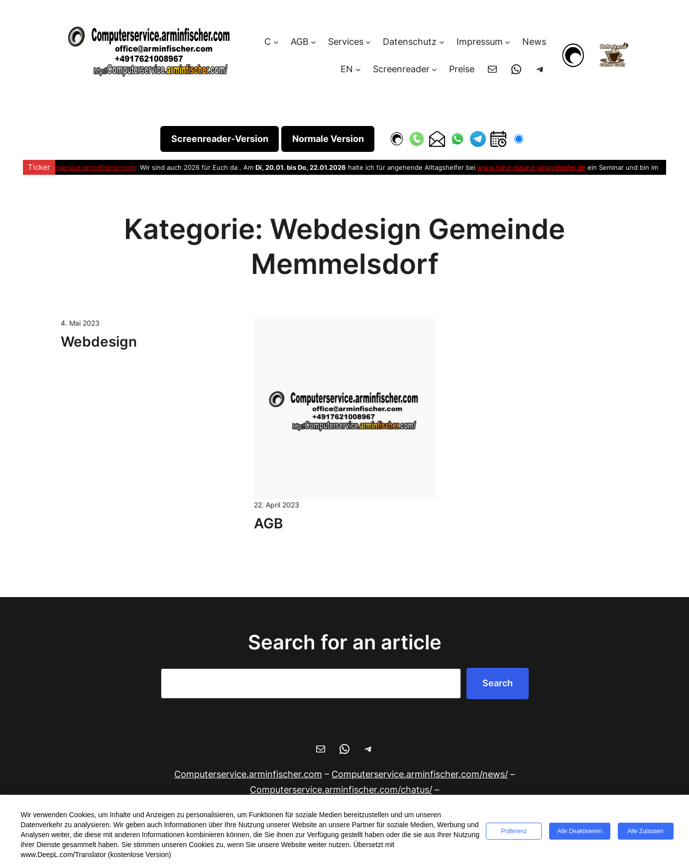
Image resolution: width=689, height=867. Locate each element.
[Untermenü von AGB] (313, 42)
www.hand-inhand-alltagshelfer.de (531, 167)
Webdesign (99, 341)
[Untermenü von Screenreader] (434, 69)
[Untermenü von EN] (358, 69)
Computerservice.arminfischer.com (82, 167)
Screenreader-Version (219, 138)
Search (497, 683)
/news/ (420, 774)
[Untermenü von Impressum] (507, 42)
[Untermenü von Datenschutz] (442, 42)
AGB (268, 523)
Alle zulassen (646, 831)
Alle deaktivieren (579, 831)
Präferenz (514, 831)
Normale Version (328, 138)
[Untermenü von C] (276, 42)
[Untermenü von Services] (368, 42)
